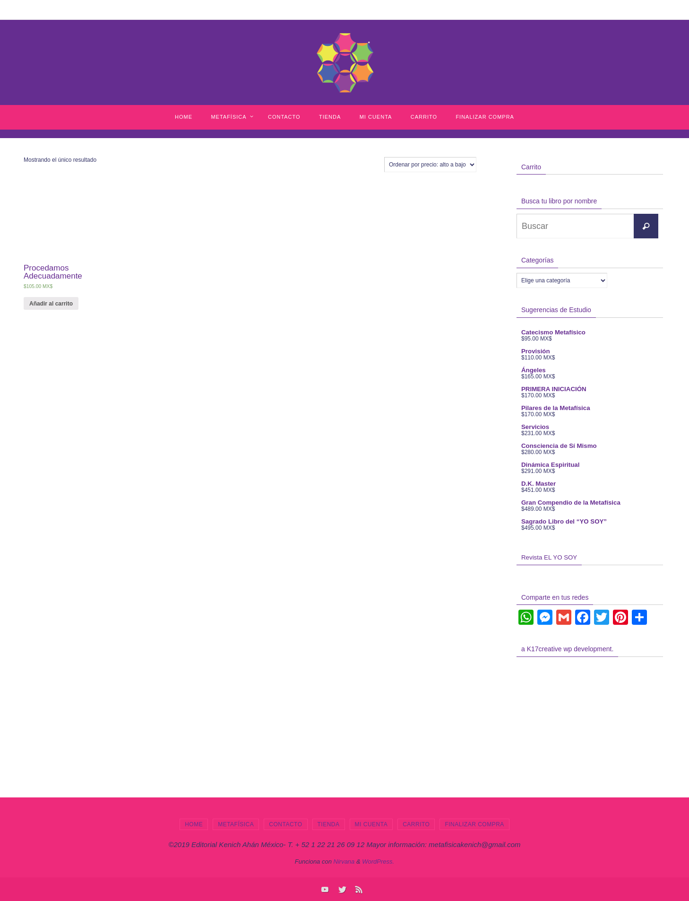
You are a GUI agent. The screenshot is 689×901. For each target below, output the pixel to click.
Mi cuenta (371, 824)
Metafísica (236, 824)
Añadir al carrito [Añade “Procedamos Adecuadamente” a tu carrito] (51, 303)
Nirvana (344, 861)
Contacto (285, 824)
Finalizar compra (474, 824)
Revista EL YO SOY (546, 557)
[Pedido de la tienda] (430, 164)
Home (194, 824)
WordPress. (378, 861)
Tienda (329, 824)
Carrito (416, 824)
